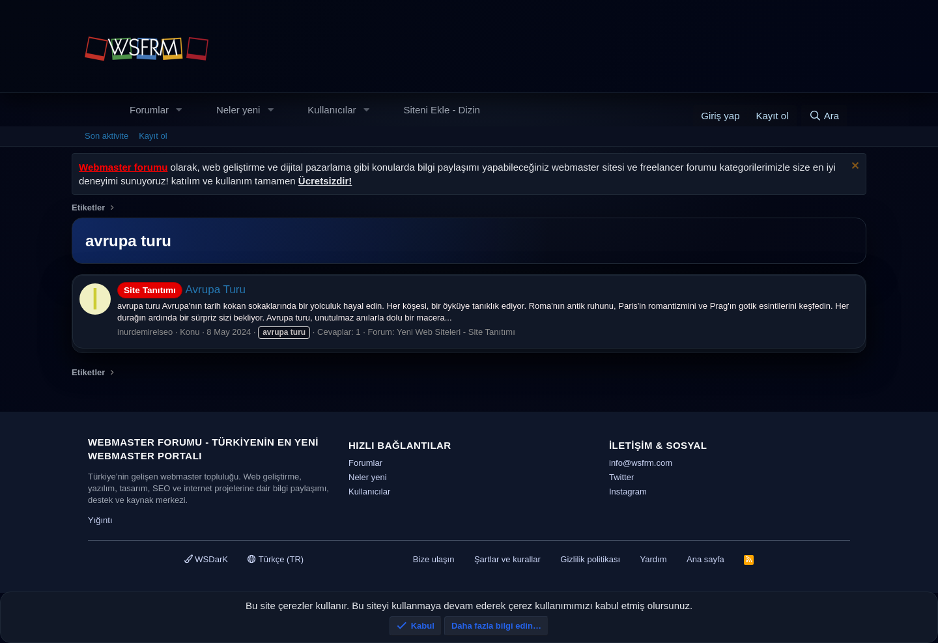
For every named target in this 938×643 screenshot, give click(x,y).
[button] (179, 110)
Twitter (621, 477)
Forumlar (149, 109)
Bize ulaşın (434, 559)
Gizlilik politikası (590, 559)
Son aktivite (106, 136)
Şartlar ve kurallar (507, 559)
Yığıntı (100, 520)
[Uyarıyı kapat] (853, 167)
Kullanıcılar (331, 109)
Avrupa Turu (181, 289)
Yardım (653, 559)
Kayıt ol (153, 136)
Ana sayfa (705, 559)
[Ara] (824, 115)
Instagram (628, 491)
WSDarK (206, 559)
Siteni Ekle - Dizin (441, 109)
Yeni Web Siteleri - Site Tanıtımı (456, 332)
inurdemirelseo (145, 332)
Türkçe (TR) (276, 559)
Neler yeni (238, 109)
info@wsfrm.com (640, 463)
